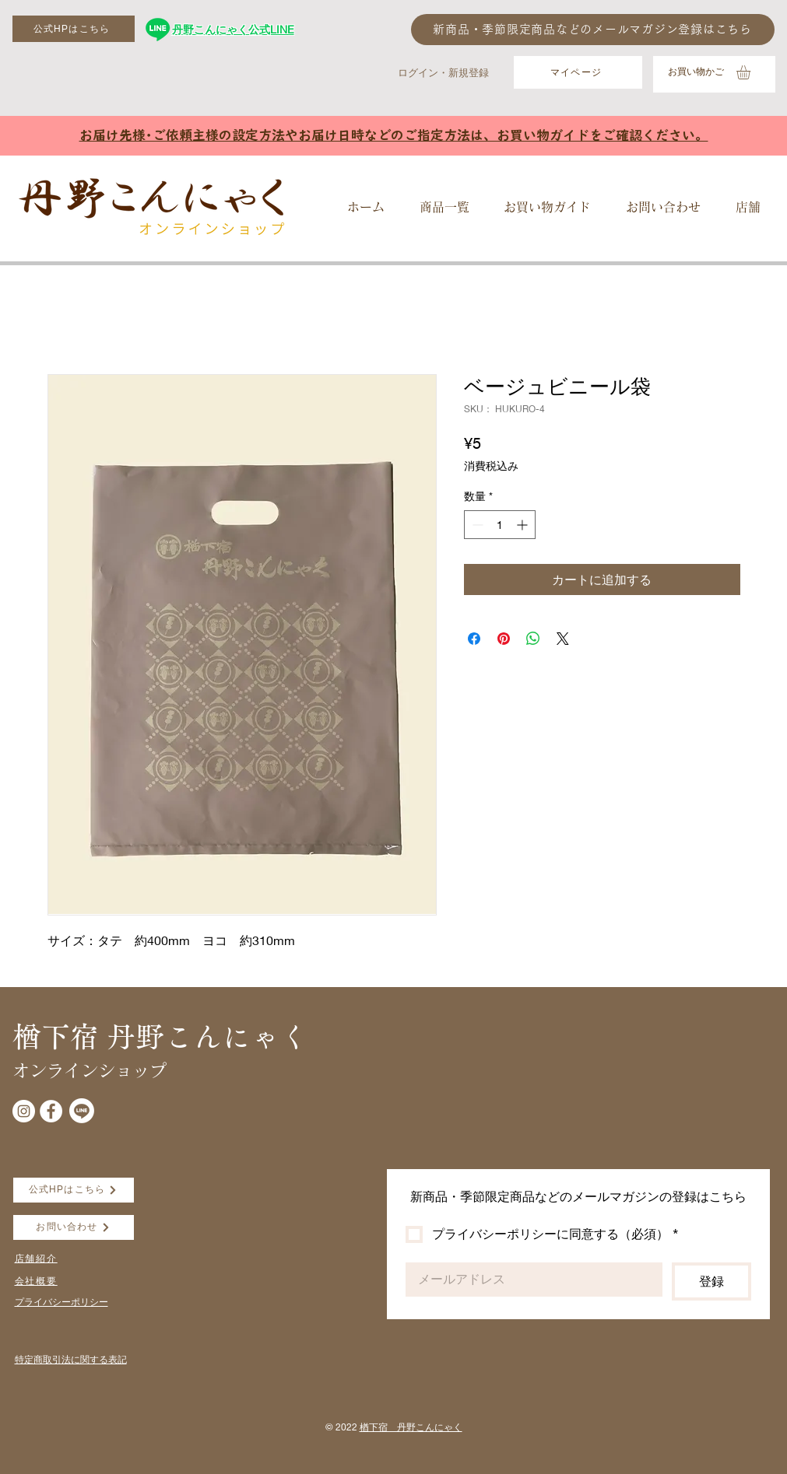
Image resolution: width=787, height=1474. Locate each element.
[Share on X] (562, 638)
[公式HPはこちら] (73, 29)
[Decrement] (476, 524)
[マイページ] (578, 72)
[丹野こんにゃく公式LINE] (157, 29)
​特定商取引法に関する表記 (71, 1359)
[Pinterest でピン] (503, 638)
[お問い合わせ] (73, 1227)
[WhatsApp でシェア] (533, 638)
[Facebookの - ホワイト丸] (51, 1111)
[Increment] (523, 524)
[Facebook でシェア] (474, 638)
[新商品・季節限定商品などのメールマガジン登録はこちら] (593, 29)
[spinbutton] (500, 524)
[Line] (81, 1110)
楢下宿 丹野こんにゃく (411, 1427)
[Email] (529, 1280)
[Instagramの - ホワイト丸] (23, 1111)
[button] (751, 72)
